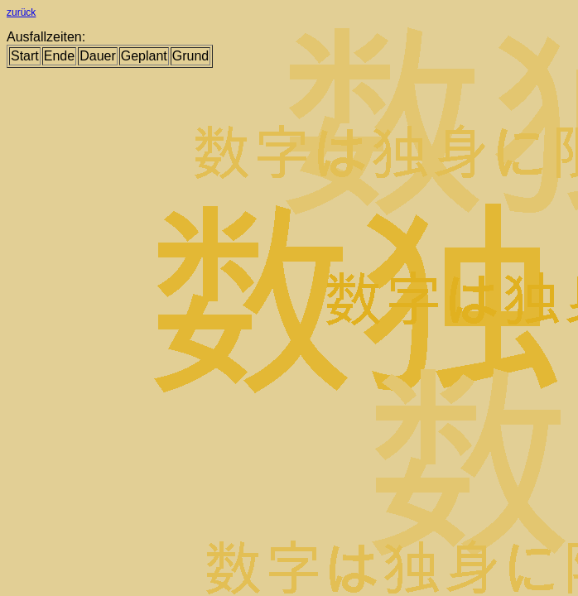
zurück (21, 12)
